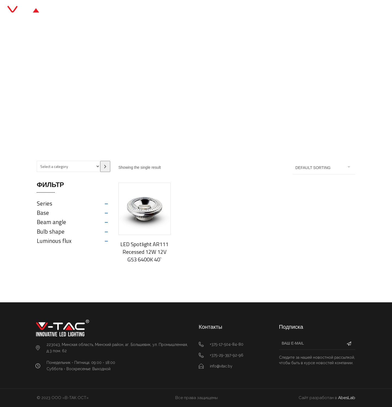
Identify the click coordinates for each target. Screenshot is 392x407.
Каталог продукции (172, 11)
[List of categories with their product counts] (68, 166)
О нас (231, 11)
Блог (209, 11)
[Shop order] (324, 167)
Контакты (258, 11)
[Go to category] (105, 166)
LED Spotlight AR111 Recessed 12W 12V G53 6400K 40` (144, 252)
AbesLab (346, 397)
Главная (132, 11)
